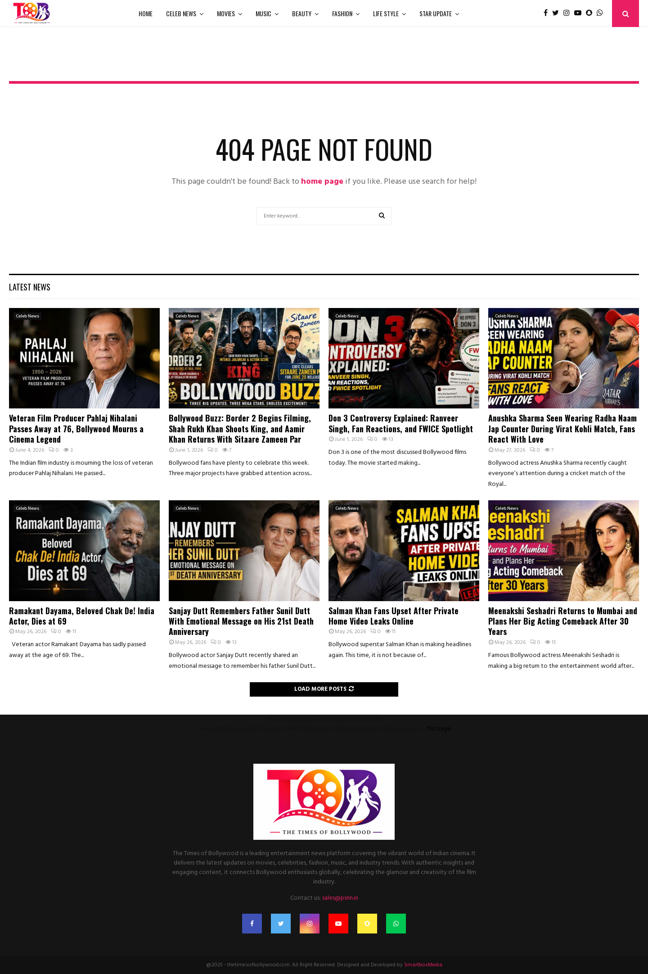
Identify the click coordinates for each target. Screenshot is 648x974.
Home (146, 13)
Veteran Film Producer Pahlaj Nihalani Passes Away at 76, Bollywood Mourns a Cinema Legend (76, 428)
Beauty (301, 13)
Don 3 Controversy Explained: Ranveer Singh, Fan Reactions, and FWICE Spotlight (400, 423)
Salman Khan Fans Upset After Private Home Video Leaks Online (393, 616)
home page (322, 181)
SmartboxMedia (423, 964)
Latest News (29, 287)
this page (438, 729)
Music (263, 13)
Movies (226, 13)
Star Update (435, 13)
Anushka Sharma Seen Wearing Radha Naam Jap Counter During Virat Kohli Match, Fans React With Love (562, 428)
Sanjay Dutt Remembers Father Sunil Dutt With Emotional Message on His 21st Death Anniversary (241, 621)
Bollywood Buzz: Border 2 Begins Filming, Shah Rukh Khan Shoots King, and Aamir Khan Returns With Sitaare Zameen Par (240, 428)
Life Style (386, 13)
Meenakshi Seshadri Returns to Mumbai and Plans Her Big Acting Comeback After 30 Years (562, 621)
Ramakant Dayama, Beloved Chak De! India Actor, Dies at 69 (81, 616)
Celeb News (181, 13)
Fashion (342, 13)
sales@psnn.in (340, 898)
